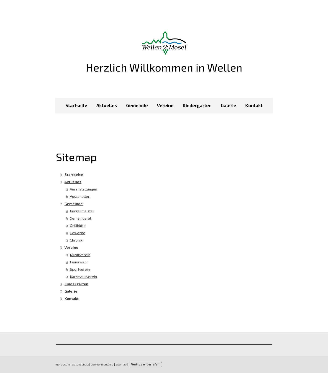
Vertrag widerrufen (145, 364)
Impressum (62, 364)
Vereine (165, 105)
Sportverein (80, 269)
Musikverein (80, 254)
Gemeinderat (80, 218)
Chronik (76, 240)
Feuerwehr (79, 262)
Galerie (228, 105)
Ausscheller (80, 196)
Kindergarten (197, 105)
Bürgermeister (82, 211)
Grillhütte (78, 225)
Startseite (76, 105)
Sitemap (121, 364)
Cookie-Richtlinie (102, 364)
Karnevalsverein (83, 276)
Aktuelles (106, 105)
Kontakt (254, 105)
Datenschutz (80, 364)
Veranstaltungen (83, 189)
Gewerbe (77, 233)
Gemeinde (137, 105)
